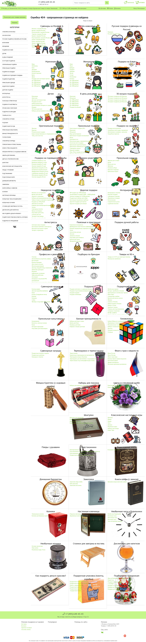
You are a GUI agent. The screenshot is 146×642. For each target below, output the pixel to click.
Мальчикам (35, 96)
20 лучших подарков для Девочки (117, 100)
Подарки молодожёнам (114, 128)
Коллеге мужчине (36, 73)
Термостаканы (74, 353)
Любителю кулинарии (37, 269)
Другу (33, 77)
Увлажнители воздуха (76, 241)
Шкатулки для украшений (76, 417)
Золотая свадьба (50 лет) (39, 177)
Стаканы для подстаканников (116, 309)
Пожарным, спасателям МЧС (39, 279)
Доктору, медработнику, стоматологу (42, 268)
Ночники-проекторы (37, 546)
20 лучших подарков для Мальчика (117, 102)
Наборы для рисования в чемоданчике (42, 111)
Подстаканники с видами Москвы (41, 38)
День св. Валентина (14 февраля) (117, 578)
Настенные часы (112, 516)
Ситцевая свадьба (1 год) (39, 160)
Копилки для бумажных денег (40, 516)
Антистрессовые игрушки (38, 225)
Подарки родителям (8, 79)
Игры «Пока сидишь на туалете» (78, 152)
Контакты (118, 8)
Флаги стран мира (112, 357)
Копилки (5, 191)
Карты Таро (111, 430)
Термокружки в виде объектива (78, 357)
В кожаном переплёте (114, 450)
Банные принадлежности (10, 133)
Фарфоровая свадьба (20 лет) (40, 171)
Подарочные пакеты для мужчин (79, 581)
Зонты (71, 230)
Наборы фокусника (37, 103)
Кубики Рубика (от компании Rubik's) (117, 321)
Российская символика (114, 34)
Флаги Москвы (112, 355)
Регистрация (141, 8)
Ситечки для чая (36, 214)
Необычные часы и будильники (11, 199)
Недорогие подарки (8, 86)
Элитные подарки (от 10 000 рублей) (80, 196)
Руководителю (36, 71)
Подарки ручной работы (9, 104)
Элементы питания (75, 236)
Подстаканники (7, 173)
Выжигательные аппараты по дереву (42, 105)
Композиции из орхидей (114, 387)
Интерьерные (6, 93)
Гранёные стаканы (113, 307)
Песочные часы (112, 519)
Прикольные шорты (113, 171)
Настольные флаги (113, 360)
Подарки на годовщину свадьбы (12, 75)
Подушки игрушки (74, 293)
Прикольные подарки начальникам (79, 135)
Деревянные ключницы (76, 516)
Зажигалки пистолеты (75, 485)
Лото (109, 423)
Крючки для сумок (75, 239)
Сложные (110, 332)
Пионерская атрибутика (114, 259)
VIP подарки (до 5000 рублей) (78, 192)
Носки (109, 162)
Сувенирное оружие (8, 119)
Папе (33, 68)
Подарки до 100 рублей (38, 202)
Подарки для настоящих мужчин (41, 79)
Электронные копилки (38, 514)
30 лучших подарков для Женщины (117, 98)
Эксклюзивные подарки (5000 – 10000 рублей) (82, 194)
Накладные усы (74, 139)
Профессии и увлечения (9, 108)
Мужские (34, 130)
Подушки (5, 122)
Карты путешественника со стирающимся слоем (45, 134)
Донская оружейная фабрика (40, 291)
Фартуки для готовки (113, 160)
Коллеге (72, 79)
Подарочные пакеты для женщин (79, 583)
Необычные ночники (8, 202)
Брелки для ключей (37, 194)
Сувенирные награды (8, 140)
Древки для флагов (113, 362)
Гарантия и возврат (26, 627)
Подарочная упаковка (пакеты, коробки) (15, 217)
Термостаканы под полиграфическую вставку (82, 360)
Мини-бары (111, 294)
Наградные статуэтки (37, 357)
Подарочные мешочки (76, 587)
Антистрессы (6, 97)
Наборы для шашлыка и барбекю (79, 385)
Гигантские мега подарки (76, 143)
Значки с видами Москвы (38, 43)
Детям (4, 53)
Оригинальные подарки (9, 64)
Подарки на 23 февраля (114, 587)
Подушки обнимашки (75, 294)
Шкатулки (5, 162)
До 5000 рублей (36, 86)
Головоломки (6, 137)
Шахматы (110, 417)
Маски (71, 137)
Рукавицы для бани (75, 325)
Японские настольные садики (40, 228)
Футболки (110, 166)
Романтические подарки (38, 132)
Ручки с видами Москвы (38, 41)
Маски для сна (112, 164)
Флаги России (111, 353)
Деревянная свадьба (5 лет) (39, 168)
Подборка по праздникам (10, 220)
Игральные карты (112, 426)
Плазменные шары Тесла (38, 550)
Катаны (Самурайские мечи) (39, 294)
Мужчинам (5, 42)
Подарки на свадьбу (8, 71)
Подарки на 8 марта (113, 589)
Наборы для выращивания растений (42, 198)
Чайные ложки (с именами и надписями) (43, 200)
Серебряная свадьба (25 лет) (40, 173)
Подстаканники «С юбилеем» (78, 453)
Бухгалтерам (35, 260)
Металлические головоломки (116, 325)
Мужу (33, 64)
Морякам (34, 271)
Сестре (71, 75)
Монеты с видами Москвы (39, 45)
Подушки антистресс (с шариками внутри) (81, 289)
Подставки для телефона (77, 237)
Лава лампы (35, 548)
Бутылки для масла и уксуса (115, 298)
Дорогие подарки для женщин (78, 203)
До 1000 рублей (36, 80)
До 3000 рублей (36, 84)
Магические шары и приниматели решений (81, 141)
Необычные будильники (114, 514)
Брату (33, 75)
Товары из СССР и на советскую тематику (119, 257)
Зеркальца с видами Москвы (39, 47)
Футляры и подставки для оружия (41, 302)
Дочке (71, 73)
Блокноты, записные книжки (39, 323)
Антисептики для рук (75, 232)
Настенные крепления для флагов (117, 364)
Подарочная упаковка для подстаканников (82, 455)
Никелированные (74, 450)
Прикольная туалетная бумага (78, 145)
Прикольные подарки (8, 68)
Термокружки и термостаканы (11, 144)
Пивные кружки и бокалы (114, 303)
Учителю (34, 257)
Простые (110, 328)
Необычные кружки (113, 289)
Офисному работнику (37, 275)
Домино (110, 425)
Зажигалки (5, 184)
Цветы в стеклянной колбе (10, 159)
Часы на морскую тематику (115, 521)
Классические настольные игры (12, 166)
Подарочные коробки (76, 589)
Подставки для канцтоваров (39, 328)
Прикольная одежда (8, 82)
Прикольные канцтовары (10, 130)
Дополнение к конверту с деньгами (117, 132)
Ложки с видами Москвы (38, 39)
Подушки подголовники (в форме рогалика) (82, 291)
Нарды (109, 421)
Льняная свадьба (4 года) (39, 166)
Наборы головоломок (114, 326)
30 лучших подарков (8, 61)
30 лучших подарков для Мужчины (117, 96)
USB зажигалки (74, 483)
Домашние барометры (9, 180)
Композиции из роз (113, 385)
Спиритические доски (114, 202)
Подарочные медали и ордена (40, 353)
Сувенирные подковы (114, 196)
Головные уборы (112, 168)
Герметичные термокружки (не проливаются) (82, 355)
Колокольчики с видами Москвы (40, 32)
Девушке (72, 71)
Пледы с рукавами (8, 170)
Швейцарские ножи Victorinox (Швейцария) (81, 226)
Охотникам (35, 277)
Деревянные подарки (114, 198)
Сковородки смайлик (113, 296)
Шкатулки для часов (75, 421)
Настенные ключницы (9, 195)
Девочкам (34, 98)
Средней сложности (113, 330)
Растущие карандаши (37, 326)
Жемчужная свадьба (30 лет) (39, 175)
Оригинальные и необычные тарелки (118, 293)
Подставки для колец (38, 212)
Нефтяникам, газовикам (38, 273)
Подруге (72, 69)
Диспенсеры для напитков (10, 210)
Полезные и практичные (9, 101)
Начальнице (73, 77)
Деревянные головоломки (115, 323)
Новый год (111, 580)
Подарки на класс (36, 102)
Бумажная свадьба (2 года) (39, 162)
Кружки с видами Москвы (39, 36)
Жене (71, 66)
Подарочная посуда (8, 126)
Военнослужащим (37, 262)
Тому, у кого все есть (37, 135)
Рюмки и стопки (112, 305)
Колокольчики (112, 200)
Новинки (14, 22)
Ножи (33, 293)
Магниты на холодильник (39, 192)
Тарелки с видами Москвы (39, 34)
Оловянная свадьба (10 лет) (39, 169)
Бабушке (72, 68)
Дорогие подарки (7, 90)
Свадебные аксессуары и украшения (118, 130)
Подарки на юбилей (75, 107)
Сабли (33, 300)
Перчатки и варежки (113, 169)
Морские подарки (113, 194)
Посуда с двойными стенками (116, 291)
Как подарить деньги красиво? (11, 213)
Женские (34, 128)
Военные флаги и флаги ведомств (117, 359)
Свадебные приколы (113, 134)
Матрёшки (110, 32)
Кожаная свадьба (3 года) (39, 164)
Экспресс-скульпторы (37, 230)
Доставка (103, 8)
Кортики (34, 296)
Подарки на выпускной (114, 582)
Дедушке (34, 69)
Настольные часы (112, 517)
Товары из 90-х (6, 115)
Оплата (111, 8)
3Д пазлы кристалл (37, 109)
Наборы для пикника (8, 155)
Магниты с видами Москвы (39, 28)
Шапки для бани (74, 323)
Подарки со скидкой (113, 585)
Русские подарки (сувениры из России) (14, 39)
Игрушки (34, 107)
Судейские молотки (113, 203)
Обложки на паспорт (37, 203)
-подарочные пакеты (75, 590)
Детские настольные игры (39, 100)
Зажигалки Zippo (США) (76, 482)
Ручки (33, 325)
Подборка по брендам (9, 111)
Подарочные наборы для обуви (79, 198)
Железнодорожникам (38, 266)
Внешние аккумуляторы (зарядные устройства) (82, 228)
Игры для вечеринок (75, 134)
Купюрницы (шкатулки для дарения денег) (81, 423)
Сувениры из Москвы (8, 31)
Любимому (35, 66)
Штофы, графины (112, 312)
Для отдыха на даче (37, 264)
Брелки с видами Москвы (38, 30)
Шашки (109, 419)
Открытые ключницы (75, 514)
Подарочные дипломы (38, 355)
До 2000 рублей (36, 82)
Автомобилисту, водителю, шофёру (41, 259)
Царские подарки (74, 150)
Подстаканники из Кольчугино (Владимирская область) (85, 451)
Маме (71, 64)
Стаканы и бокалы (113, 302)
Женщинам (5, 46)
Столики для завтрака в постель (12, 206)
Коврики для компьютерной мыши (41, 205)
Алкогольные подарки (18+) (77, 128)
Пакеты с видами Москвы (77, 585)
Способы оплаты (26, 629)
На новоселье (6, 35)
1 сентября (111, 583)
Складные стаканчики (114, 311)
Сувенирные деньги (75, 148)
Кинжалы (34, 298)
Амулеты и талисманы (37, 196)
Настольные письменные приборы (79, 200)
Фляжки (110, 300)
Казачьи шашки (36, 289)
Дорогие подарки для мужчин (78, 202)
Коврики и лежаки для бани (77, 326)
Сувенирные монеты (37, 209)
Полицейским (35, 280)
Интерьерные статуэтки (114, 192)
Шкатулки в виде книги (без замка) (117, 482)
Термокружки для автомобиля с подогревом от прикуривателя (87, 359)
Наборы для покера (113, 428)
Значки (34, 207)
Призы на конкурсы (37, 211)
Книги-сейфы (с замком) (9, 188)
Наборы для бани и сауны (77, 321)
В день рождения (7, 57)
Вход (135, 8)
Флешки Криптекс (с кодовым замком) (14, 151)
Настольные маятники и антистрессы (41, 226)
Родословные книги (8, 177)
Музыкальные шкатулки (76, 419)
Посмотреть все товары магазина (14, 17)
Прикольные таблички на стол (78, 146)
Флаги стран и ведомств (9, 148)
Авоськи (72, 234)
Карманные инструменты (76, 225)
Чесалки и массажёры (38, 216)
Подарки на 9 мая (7, 50)
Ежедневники (35, 321)
